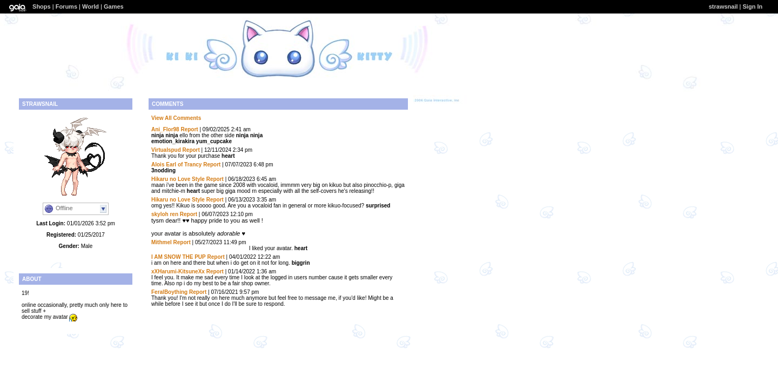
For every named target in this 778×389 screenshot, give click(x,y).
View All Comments (176, 118)
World (90, 6)
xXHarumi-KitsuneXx (178, 271)
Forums (66, 6)
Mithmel (161, 242)
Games (114, 6)
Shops (41, 6)
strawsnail (723, 6)
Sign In (753, 6)
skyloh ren (164, 214)
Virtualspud (166, 150)
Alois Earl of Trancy (176, 164)
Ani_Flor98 (165, 129)
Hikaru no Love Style (178, 179)
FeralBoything (169, 292)
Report (189, 129)
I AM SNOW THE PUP (178, 257)
